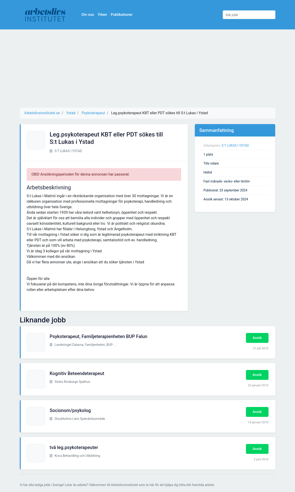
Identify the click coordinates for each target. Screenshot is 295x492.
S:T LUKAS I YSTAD (235, 145)
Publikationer (122, 14)
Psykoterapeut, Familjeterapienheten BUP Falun (98, 336)
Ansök (257, 338)
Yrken (102, 14)
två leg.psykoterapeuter (74, 447)
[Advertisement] (147, 68)
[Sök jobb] (249, 14)
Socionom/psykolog (70, 410)
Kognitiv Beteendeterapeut (77, 373)
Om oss (88, 14)
